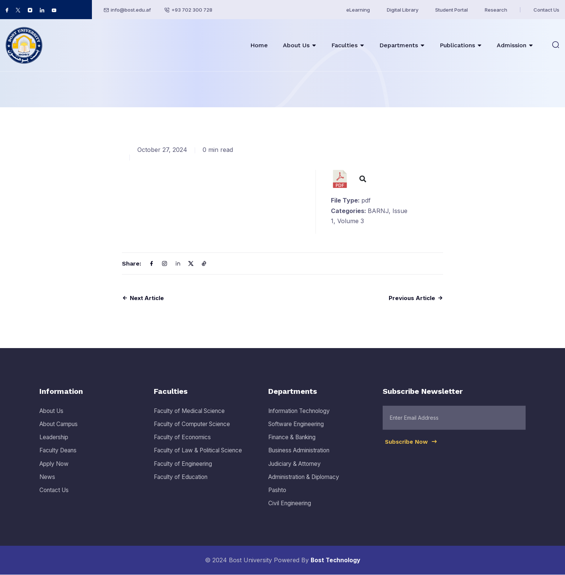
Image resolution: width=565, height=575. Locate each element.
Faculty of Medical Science (192, 419)
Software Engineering (298, 432)
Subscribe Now (412, 453)
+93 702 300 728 (191, 10)
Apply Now (55, 472)
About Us (296, 45)
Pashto (278, 498)
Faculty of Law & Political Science (202, 458)
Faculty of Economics (185, 445)
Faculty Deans (59, 458)
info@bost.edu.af (131, 10)
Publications (457, 45)
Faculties (344, 45)
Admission (511, 45)
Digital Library (402, 10)
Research (496, 10)
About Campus (60, 432)
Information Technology (302, 419)
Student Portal (451, 10)
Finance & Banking (294, 445)
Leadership (55, 445)
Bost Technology (335, 560)
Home (259, 45)
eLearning (358, 10)
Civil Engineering (291, 511)
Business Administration (302, 458)
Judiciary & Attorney (297, 472)
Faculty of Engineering (186, 472)
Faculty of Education (183, 485)
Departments (398, 45)
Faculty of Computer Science (195, 432)
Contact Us (546, 10)
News (47, 485)
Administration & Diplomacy (307, 485)
